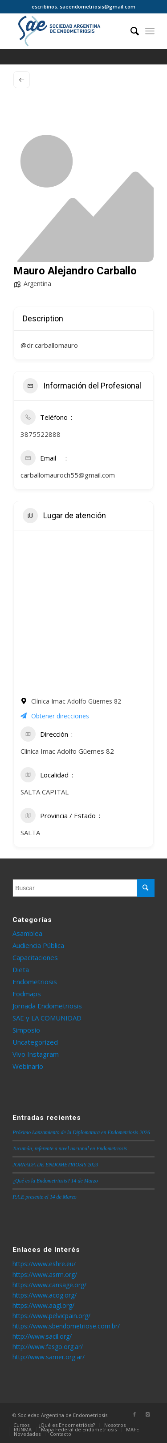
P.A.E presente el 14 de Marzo (44, 1197)
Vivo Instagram (35, 1054)
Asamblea (27, 933)
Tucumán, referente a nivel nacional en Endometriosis (69, 1148)
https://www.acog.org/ (44, 1295)
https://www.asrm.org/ (44, 1274)
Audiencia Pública (38, 945)
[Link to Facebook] (134, 1414)
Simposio (26, 1029)
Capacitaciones (35, 957)
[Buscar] (130, 31)
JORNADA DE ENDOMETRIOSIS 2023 (55, 1164)
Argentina (37, 283)
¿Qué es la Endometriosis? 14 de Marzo (55, 1181)
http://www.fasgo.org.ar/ (47, 1346)
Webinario (27, 1066)
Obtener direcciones (54, 716)
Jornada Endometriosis (47, 1005)
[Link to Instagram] (148, 1414)
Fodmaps (26, 993)
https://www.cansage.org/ (49, 1285)
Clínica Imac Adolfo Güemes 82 (67, 751)
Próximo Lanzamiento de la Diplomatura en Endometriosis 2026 (81, 1132)
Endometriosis (34, 981)
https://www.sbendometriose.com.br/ (66, 1326)
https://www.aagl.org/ (43, 1305)
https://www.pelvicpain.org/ (51, 1315)
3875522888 (40, 434)
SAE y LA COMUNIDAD (46, 1017)
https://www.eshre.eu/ (44, 1263)
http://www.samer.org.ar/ (48, 1357)
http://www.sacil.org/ (42, 1336)
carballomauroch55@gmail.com (67, 474)
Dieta (20, 969)
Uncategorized (35, 1041)
